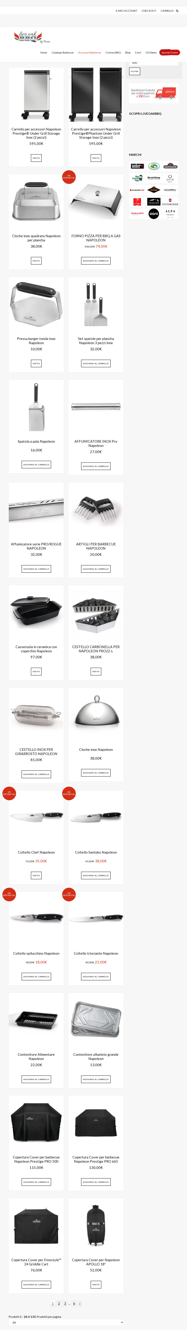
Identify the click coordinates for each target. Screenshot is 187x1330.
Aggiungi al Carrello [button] (96, 261)
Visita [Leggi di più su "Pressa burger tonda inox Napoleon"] (36, 363)
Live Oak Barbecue (33, 37)
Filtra (134, 71)
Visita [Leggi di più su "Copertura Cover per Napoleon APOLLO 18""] (96, 1284)
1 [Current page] (54, 1304)
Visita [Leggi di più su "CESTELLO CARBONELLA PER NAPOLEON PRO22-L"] (96, 671)
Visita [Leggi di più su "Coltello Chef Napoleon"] (36, 875)
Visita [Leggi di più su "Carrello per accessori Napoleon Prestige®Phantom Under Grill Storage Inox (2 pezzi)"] (96, 158)
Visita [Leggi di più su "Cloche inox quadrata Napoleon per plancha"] (36, 261)
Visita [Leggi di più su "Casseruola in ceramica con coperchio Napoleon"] (36, 671)
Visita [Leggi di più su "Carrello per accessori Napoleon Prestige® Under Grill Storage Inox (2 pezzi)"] (36, 158)
